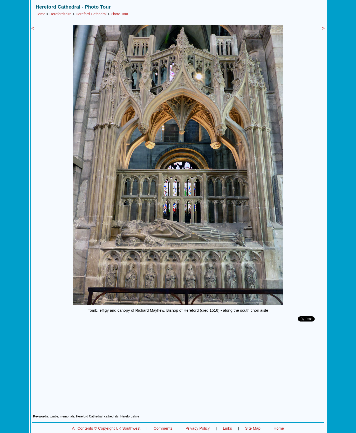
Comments (163, 428)
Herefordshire (61, 14)
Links (227, 428)
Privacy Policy (198, 428)
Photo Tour (119, 14)
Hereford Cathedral (91, 14)
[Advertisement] (178, 370)
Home (40, 14)
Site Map (253, 428)
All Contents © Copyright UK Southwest (106, 428)
